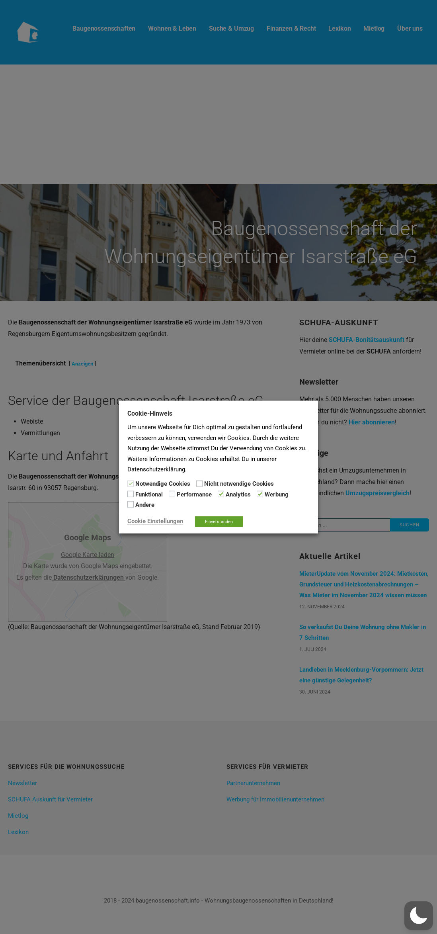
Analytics (238, 494)
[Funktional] (130, 494)
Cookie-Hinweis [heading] (149, 413)
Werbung (277, 494)
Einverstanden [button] (219, 521)
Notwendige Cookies (162, 483)
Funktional (149, 494)
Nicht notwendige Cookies (239, 483)
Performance (194, 494)
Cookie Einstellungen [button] (155, 520)
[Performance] (172, 494)
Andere (144, 504)
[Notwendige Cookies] (130, 483)
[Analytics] (221, 494)
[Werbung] (260, 494)
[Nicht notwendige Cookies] (199, 483)
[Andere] (130, 504)
